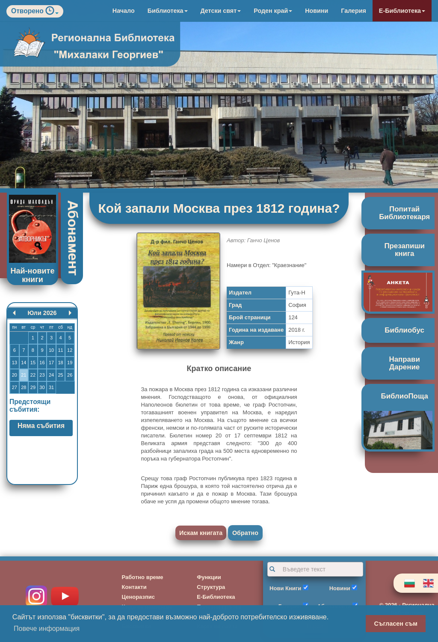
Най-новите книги (33, 275)
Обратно (245, 532)
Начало (123, 10)
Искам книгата (200, 532)
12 (69, 350)
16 (41, 362)
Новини (316, 10)
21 (23, 374)
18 (60, 362)
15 (33, 362)
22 (33, 374)
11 (60, 350)
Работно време (142, 577)
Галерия (353, 10)
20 (14, 374)
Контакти (134, 587)
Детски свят (221, 10)
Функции (209, 577)
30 (41, 387)
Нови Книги (285, 588)
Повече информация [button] (47, 628)
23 (41, 374)
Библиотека (168, 10)
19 (69, 362)
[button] (52, 12)
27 (14, 387)
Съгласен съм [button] (395, 623)
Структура (211, 587)
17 (51, 362)
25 (60, 374)
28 (23, 387)
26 (69, 374)
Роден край (273, 10)
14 (23, 362)
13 (14, 362)
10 (51, 350)
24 (51, 374)
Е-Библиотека (402, 10)
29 (33, 387)
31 (51, 387)
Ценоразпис (138, 597)
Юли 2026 (41, 312)
